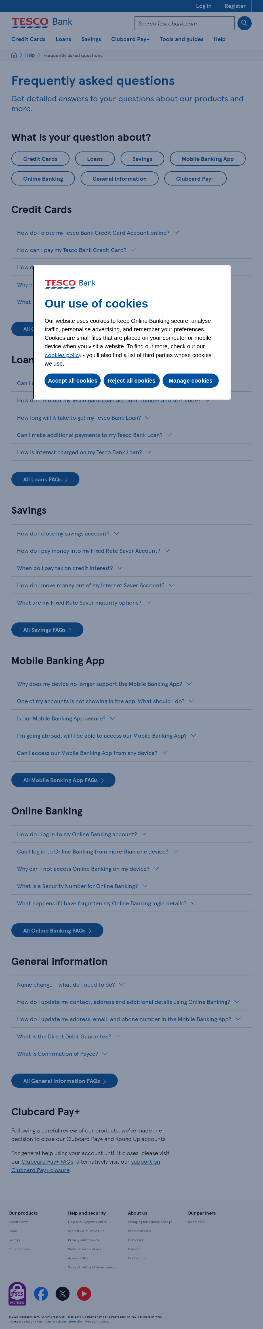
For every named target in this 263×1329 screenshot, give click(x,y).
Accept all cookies (73, 380)
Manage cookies (190, 380)
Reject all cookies (131, 380)
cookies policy (63, 355)
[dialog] (131, 332)
